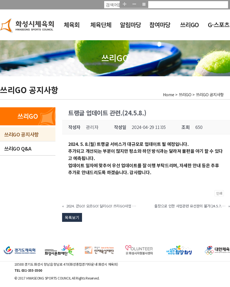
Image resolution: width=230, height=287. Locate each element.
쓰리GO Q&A (17, 148)
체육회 (72, 24)
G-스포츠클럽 (218, 28)
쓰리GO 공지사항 (21, 134)
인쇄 (219, 193)
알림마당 (130, 24)
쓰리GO (189, 24)
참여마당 (159, 24)
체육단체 (100, 24)
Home (168, 94)
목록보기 (72, 217)
